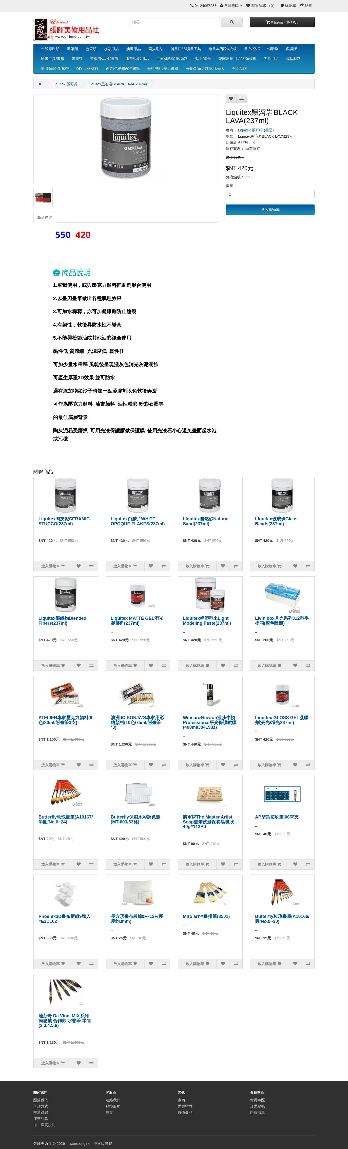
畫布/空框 (252, 49)
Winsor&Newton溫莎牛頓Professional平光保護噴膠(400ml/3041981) (209, 722)
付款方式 (40, 1106)
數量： (231, 185)
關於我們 (40, 1100)
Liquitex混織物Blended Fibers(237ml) (62, 621)
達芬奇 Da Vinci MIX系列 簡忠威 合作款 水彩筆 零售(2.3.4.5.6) (65, 1020)
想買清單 (257, 1112)
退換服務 (113, 1106)
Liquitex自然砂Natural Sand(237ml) (206, 521)
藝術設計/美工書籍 (162, 68)
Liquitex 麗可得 (65, 84)
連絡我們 (113, 1100)
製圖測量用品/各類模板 (237, 58)
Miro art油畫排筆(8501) (206, 916)
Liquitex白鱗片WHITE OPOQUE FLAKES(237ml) (138, 521)
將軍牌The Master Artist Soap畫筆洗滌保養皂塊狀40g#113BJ (208, 822)
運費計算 (40, 1118)
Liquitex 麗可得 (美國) (256, 130)
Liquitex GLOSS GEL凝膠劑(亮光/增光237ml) (281, 720)
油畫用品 (133, 49)
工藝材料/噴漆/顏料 (172, 58)
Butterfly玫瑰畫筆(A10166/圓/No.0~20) (282, 919)
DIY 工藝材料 (87, 68)
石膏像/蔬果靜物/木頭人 (205, 68)
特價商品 (185, 1112)
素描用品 (155, 49)
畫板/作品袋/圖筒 (104, 58)
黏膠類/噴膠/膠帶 (55, 68)
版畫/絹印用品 (137, 58)
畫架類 (77, 58)
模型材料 (293, 58)
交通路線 (40, 1112)
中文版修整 (103, 1143)
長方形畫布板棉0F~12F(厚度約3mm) (137, 919)
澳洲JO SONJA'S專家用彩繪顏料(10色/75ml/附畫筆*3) (137, 722)
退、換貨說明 (44, 1125)
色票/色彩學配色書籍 (123, 68)
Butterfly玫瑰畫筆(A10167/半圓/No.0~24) (66, 819)
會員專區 (257, 1100)
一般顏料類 (50, 49)
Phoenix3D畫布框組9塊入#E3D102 (65, 919)
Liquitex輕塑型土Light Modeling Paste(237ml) (207, 621)
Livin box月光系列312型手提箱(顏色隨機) (282, 621)
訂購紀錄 (257, 1106)
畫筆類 (72, 49)
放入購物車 (270, 209)
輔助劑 (272, 49)
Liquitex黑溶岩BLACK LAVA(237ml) (117, 84)
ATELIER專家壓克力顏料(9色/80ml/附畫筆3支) (65, 720)
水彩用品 (111, 49)
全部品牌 (239, 68)
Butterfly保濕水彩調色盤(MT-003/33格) (135, 819)
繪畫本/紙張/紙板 (222, 49)
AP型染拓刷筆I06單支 (277, 817)
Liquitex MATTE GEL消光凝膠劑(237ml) (137, 621)
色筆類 (91, 49)
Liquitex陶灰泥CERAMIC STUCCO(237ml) (64, 521)
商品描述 (44, 217)
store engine (80, 1143)
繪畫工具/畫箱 (52, 58)
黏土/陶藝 (203, 58)
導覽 (109, 1112)
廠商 (181, 1100)
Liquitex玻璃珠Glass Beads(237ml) (276, 521)
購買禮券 (185, 1106)
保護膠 (291, 49)
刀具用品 (271, 58)
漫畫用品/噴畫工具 (186, 49)
